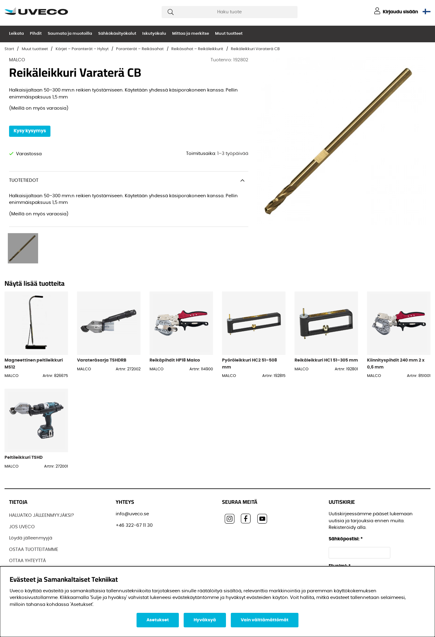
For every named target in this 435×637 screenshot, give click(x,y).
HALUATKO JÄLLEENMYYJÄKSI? (41, 513)
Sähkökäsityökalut (117, 34)
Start (9, 49)
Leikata (16, 34)
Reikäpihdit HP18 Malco (175, 358)
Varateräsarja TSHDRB (101, 358)
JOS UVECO (22, 525)
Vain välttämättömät (264, 620)
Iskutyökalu (154, 34)
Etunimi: (340, 564)
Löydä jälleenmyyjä (30, 536)
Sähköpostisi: (346, 537)
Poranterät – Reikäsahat (140, 49)
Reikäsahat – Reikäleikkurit (197, 49)
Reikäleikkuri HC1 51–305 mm (326, 358)
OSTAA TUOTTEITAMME (33, 547)
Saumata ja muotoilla (70, 34)
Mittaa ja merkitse (190, 34)
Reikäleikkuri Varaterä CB (255, 49)
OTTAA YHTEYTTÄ (27, 559)
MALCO (17, 60)
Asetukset (158, 620)
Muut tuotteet (229, 34)
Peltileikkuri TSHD (24, 455)
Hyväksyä (205, 620)
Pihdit (36, 34)
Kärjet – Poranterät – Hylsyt (82, 49)
